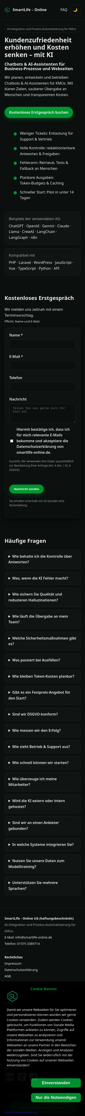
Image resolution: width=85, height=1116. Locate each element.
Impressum (13, 966)
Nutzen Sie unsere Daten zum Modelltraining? (36, 866)
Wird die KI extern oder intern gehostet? (36, 806)
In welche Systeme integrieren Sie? (43, 847)
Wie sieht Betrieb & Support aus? (41, 749)
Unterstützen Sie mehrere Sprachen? (33, 888)
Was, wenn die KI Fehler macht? (40, 580)
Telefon (15, 377)
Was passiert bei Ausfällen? (36, 662)
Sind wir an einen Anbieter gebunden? (33, 828)
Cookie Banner (44, 988)
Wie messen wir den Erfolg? (36, 733)
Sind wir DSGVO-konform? (35, 716)
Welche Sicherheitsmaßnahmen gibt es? (42, 643)
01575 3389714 (28, 946)
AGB (8, 979)
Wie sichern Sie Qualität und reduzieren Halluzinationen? (35, 599)
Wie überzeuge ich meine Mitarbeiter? (32, 784)
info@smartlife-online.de (33, 940)
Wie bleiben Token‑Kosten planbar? (43, 679)
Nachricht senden (26, 491)
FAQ (64, 9)
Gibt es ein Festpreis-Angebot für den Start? (39, 698)
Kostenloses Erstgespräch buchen (38, 112)
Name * (16, 335)
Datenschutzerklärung (21, 972)
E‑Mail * (16, 356)
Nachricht (18, 399)
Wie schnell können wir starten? (40, 765)
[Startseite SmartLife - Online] (26, 10)
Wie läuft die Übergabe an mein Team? (38, 622)
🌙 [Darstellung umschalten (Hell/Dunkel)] (75, 9)
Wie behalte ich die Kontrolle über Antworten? (40, 562)
